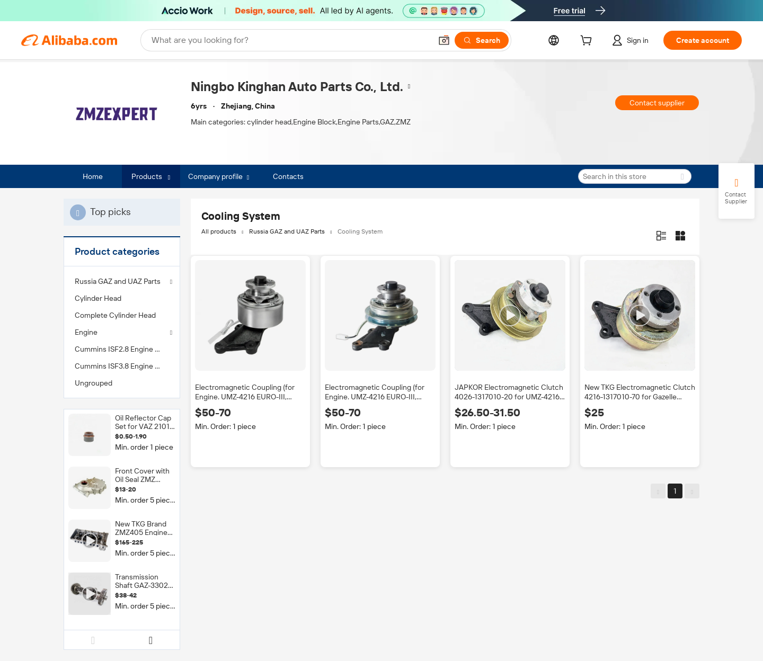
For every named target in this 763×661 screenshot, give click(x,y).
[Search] (482, 40)
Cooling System (360, 231)
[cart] (588, 42)
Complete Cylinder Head (115, 315)
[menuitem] (122, 298)
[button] (444, 40)
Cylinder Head (98, 298)
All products (218, 231)
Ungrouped (93, 383)
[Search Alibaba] (290, 40)
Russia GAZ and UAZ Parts (118, 281)
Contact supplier (657, 103)
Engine (86, 332)
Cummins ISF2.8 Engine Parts (122, 349)
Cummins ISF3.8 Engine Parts (122, 366)
